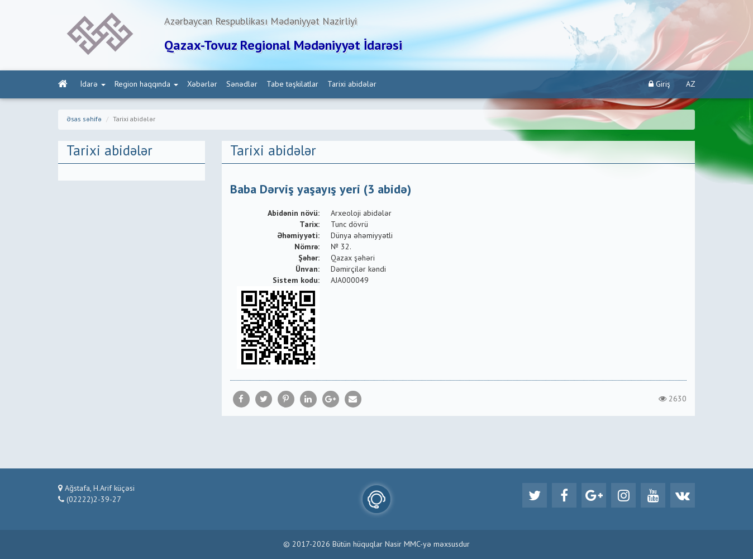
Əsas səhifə (84, 119)
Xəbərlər (202, 84)
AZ (690, 84)
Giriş (659, 84)
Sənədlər (242, 84)
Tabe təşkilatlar (292, 84)
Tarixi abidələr (351, 84)
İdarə (93, 84)
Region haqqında (146, 84)
